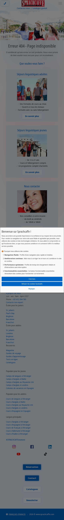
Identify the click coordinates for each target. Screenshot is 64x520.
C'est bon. (32, 279)
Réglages (31, 289)
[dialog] (32, 260)
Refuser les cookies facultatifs (32, 284)
